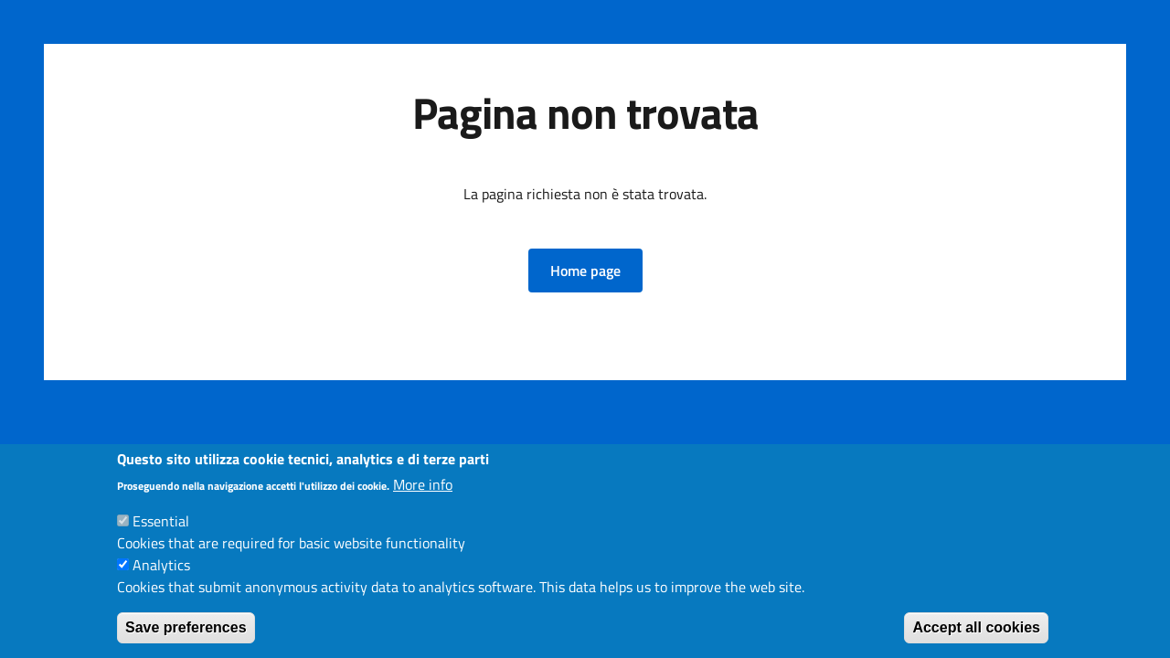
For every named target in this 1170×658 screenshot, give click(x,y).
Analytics (161, 565)
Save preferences (186, 627)
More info (422, 484)
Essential (161, 521)
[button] (585, 270)
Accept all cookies (976, 627)
